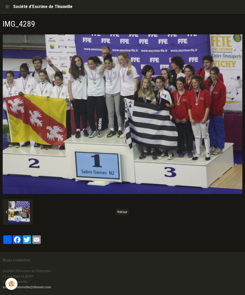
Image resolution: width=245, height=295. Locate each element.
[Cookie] (11, 284)
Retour (122, 212)
